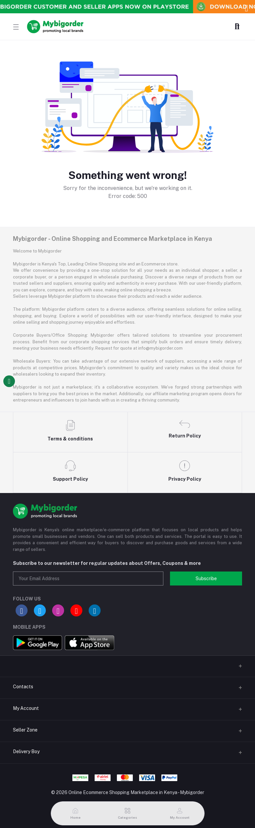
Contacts (23, 686)
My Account (26, 708)
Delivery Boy (26, 751)
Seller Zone (25, 730)
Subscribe (206, 578)
